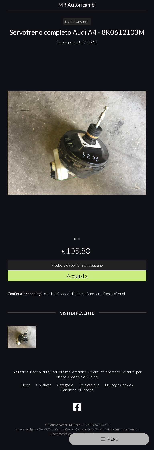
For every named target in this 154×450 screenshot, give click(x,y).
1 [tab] (74, 238)
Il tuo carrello (89, 385)
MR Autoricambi (77, 5)
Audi (121, 293)
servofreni (103, 293)
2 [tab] (79, 238)
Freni (68, 21)
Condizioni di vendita (77, 390)
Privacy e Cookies (119, 385)
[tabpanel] (77, 143)
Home (26, 385)
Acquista (77, 275)
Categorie (65, 385)
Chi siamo (43, 385)
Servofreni (81, 21)
